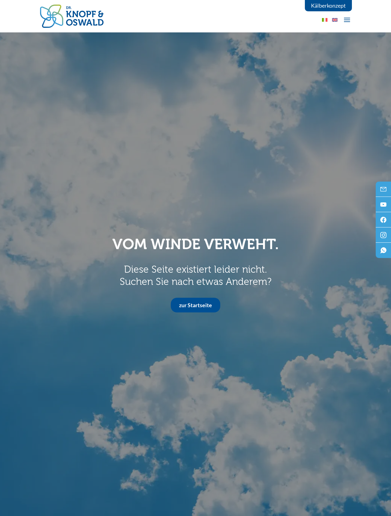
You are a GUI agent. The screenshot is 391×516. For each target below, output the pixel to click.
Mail (383, 191)
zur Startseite (195, 305)
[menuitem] (335, 19)
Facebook (383, 222)
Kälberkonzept (328, 5)
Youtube (383, 206)
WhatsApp (383, 252)
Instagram (383, 237)
